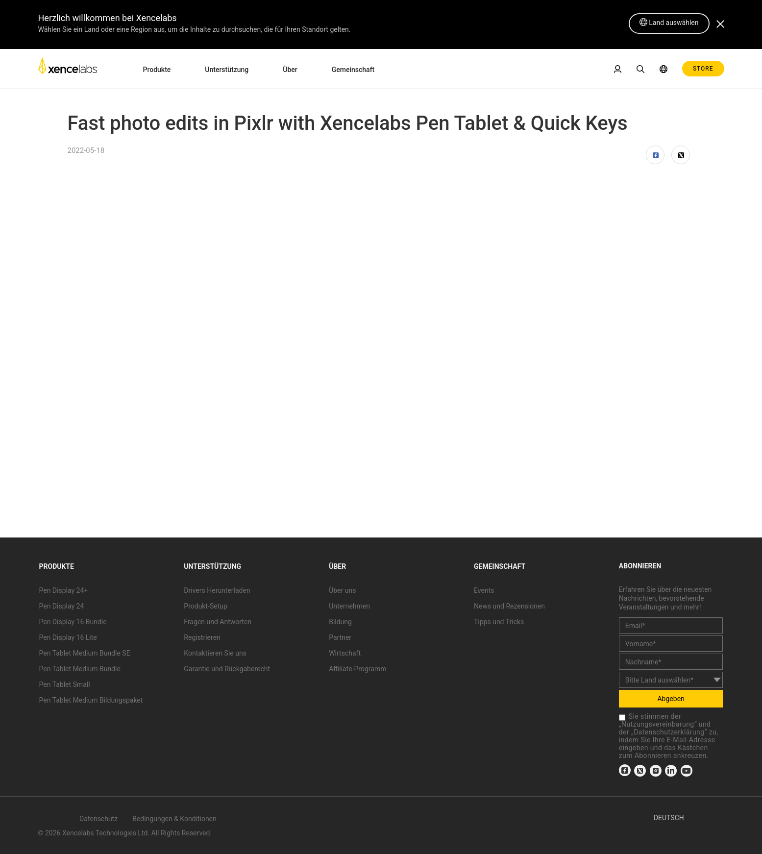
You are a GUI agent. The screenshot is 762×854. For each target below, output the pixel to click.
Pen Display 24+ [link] (63, 590)
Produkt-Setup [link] (205, 606)
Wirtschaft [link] (345, 653)
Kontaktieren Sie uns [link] (215, 653)
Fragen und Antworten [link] (217, 622)
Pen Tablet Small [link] (64, 684)
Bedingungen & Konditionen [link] (174, 819)
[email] (671, 625)
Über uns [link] (342, 590)
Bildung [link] (340, 622)
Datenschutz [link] (98, 819)
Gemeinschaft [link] (353, 69)
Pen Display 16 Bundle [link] (73, 622)
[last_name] (671, 662)
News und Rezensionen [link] (509, 606)
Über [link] (290, 69)
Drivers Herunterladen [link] (217, 590)
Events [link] (484, 590)
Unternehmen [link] (349, 606)
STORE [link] (703, 68)
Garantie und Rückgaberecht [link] (227, 669)
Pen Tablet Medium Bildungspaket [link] (91, 700)
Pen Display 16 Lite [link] (68, 637)
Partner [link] (340, 637)
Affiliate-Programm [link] (357, 669)
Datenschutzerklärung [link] (669, 732)
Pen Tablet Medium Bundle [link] (80, 669)
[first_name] (671, 643)
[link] (67, 68)
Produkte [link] (157, 69)
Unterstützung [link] (226, 69)
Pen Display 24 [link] (61, 606)
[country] (671, 680)
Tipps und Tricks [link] (499, 622)
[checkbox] (622, 717)
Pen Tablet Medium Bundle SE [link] (84, 653)
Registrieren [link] (202, 637)
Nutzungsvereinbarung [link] (657, 724)
